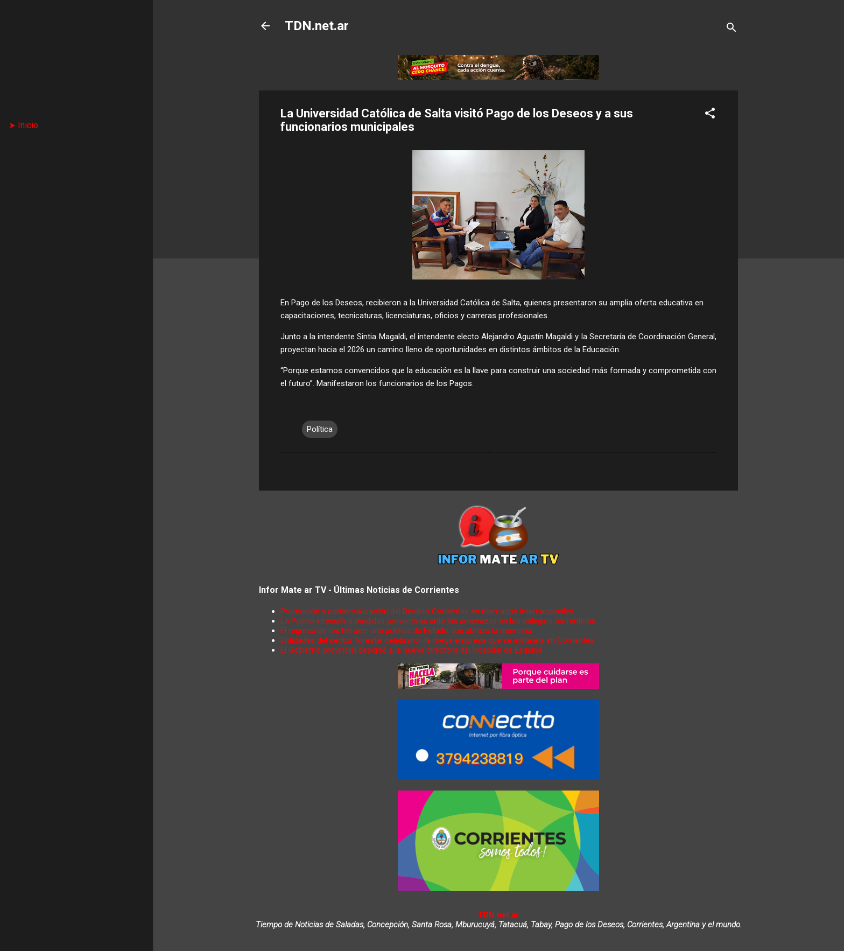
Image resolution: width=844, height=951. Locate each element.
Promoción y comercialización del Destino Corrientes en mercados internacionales (427, 611)
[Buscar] (731, 29)
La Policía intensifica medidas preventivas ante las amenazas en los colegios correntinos (438, 621)
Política (320, 429)
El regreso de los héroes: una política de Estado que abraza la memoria (406, 630)
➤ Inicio (23, 125)
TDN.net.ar (317, 25)
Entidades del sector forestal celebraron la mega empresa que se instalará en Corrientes (437, 640)
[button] (710, 115)
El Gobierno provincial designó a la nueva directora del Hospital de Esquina (411, 650)
